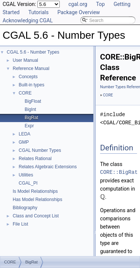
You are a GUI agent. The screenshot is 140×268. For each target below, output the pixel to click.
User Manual (25, 60)
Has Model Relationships (37, 199)
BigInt (30, 109)
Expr (29, 125)
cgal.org (77, 4)
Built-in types (31, 84)
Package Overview (78, 12)
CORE (25, 93)
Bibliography (25, 207)
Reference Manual (31, 68)
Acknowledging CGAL (28, 20)
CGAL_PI (28, 183)
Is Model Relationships (35, 191)
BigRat (31, 117)
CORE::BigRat (119, 172)
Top (100, 4)
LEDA (24, 134)
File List (20, 224)
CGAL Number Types (40, 150)
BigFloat (33, 101)
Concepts (28, 76)
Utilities (26, 175)
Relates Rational (35, 158)
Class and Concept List (36, 215)
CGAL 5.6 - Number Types (33, 52)
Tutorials (38, 12)
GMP (24, 142)
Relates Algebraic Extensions (48, 166)
